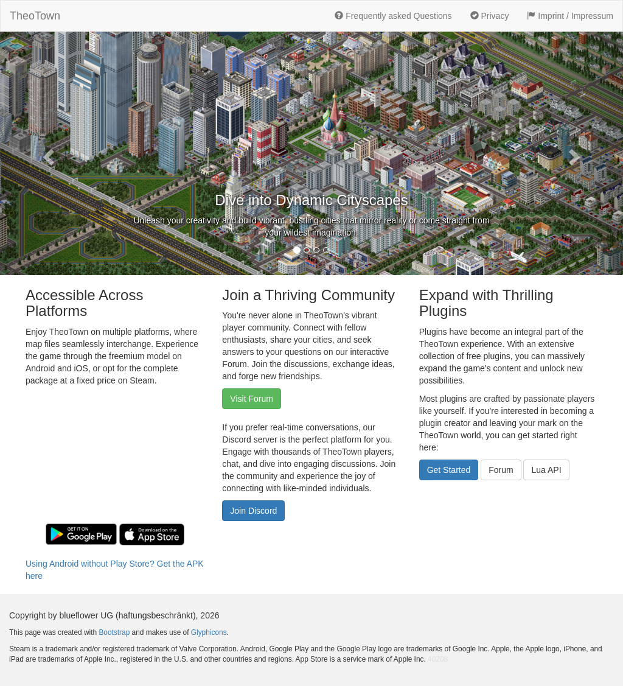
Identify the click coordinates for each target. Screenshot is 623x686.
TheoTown (35, 16)
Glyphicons (209, 632)
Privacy (489, 16)
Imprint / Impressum (570, 16)
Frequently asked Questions (393, 16)
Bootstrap (114, 632)
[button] (47, 153)
